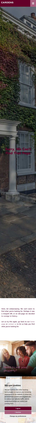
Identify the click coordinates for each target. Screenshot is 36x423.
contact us (12, 324)
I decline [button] (18, 412)
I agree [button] (18, 408)
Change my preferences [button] (18, 416)
